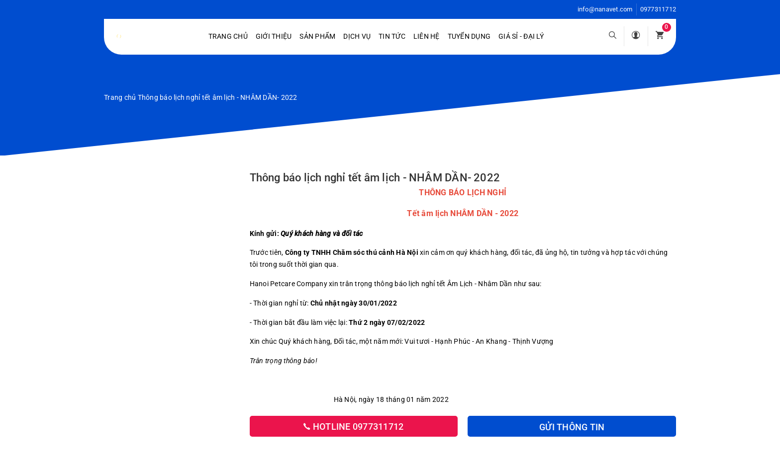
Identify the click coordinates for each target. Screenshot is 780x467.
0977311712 (658, 9)
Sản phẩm (317, 36)
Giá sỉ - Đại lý (521, 36)
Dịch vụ (357, 36)
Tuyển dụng (469, 36)
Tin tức (392, 36)
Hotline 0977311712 (353, 426)
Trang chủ (228, 36)
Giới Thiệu (274, 36)
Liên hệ (426, 36)
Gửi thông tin (571, 427)
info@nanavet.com (605, 9)
